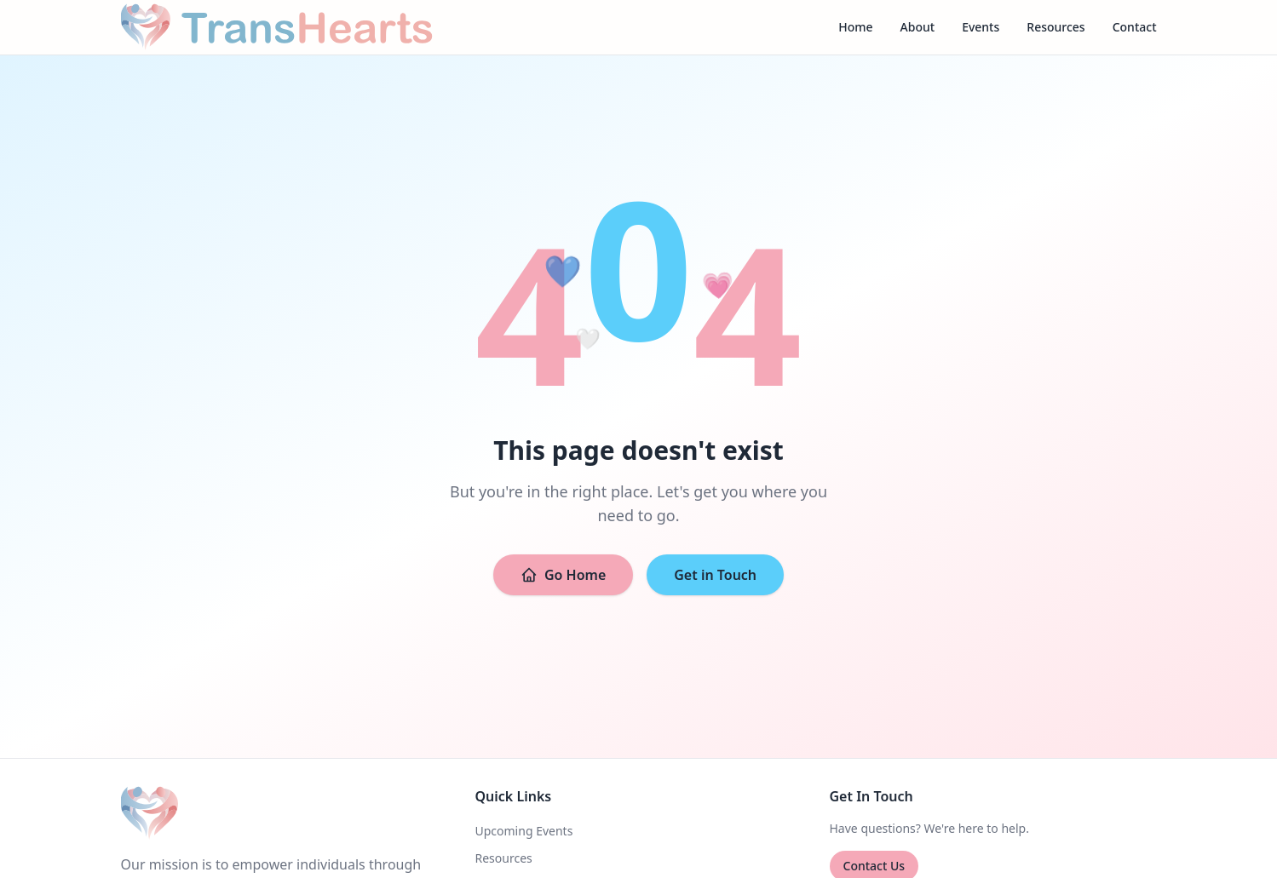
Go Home (563, 574)
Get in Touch (715, 574)
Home (855, 27)
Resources (1055, 27)
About (917, 27)
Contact (1135, 27)
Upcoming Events (524, 831)
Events (980, 27)
